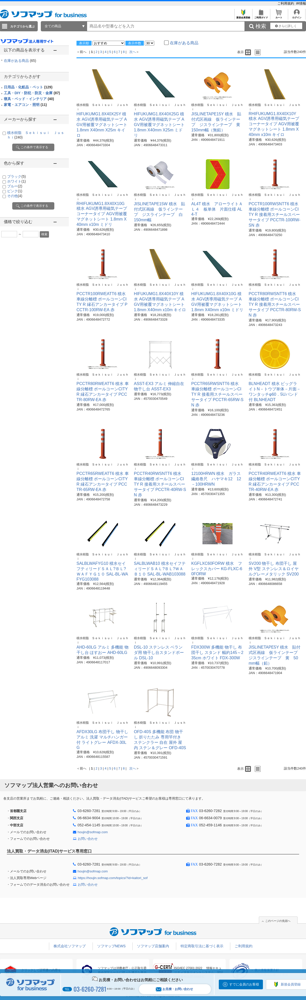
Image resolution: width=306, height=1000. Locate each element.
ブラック (16, 176)
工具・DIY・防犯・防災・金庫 (32, 93)
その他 (14, 196)
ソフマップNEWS (111, 946)
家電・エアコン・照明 (25, 105)
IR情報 (301, 3)
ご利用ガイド (261, 16)
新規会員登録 (243, 16)
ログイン (296, 16)
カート (279, 16)
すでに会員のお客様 (244, 984)
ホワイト (16, 181)
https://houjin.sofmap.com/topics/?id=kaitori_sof (113, 878)
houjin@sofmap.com (93, 832)
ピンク (14, 191)
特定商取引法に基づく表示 (202, 946)
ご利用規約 (286, 3)
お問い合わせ (88, 839)
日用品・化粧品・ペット (28, 87)
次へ (132, 52)
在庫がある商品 (20, 61)
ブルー (14, 186)
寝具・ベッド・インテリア (29, 99)
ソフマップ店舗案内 (153, 946)
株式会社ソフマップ (70, 946)
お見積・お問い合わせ (174, 989)
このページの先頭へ (277, 920)
